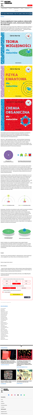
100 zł (26, 281)
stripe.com (27, 297)
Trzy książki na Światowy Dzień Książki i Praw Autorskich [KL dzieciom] (24, 382)
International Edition (4, 405)
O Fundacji (2, 407)
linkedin (21, 395)
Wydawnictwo (27, 8)
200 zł (16, 281)
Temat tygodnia (4, 8)
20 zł (16, 283)
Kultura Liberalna (6, 3)
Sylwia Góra (7, 364)
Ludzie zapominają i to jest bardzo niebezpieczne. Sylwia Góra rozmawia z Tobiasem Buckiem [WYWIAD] (8, 362)
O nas (2, 399)
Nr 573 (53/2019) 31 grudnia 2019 (6, 19)
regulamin (9, 292)
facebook (8, 395)
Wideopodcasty (16, 8)
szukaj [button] (17, 10)
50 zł (7, 283)
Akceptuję (7, 292)
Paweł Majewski (3, 383)
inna (26, 283)
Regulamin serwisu (4, 411)
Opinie (22, 8)
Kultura (10, 8)
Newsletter (2, 403)
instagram (15, 395)
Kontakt (2, 401)
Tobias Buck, (3, 364)
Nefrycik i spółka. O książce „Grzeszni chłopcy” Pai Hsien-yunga (8, 382)
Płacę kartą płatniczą (16, 294)
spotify (24, 395)
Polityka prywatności (4, 413)
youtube (11, 395)
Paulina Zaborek (19, 383)
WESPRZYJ (29, 5)
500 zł (7, 281)
